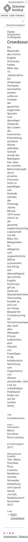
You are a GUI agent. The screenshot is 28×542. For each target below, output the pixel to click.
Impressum (10, 536)
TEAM (11, 15)
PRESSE (4, 15)
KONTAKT (19, 15)
